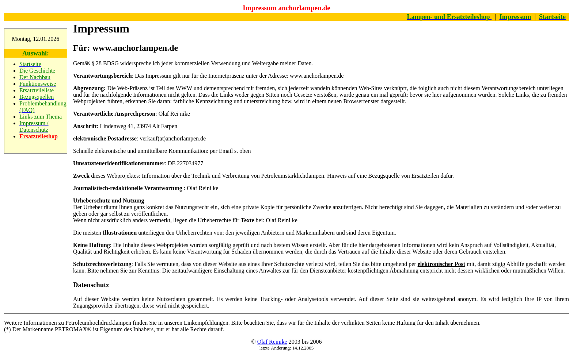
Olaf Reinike (272, 342)
